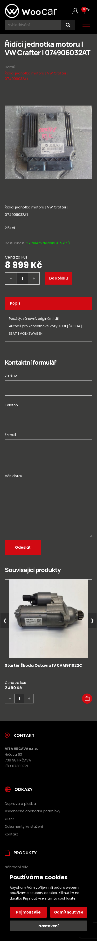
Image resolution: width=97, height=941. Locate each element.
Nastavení (48, 925)
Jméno (11, 375)
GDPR (9, 818)
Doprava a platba (20, 803)
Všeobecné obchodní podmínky (32, 811)
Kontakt (11, 834)
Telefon (11, 405)
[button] (87, 699)
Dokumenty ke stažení (24, 826)
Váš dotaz (13, 476)
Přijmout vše (28, 912)
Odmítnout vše (68, 912)
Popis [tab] (15, 303)
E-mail (10, 434)
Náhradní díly (16, 867)
